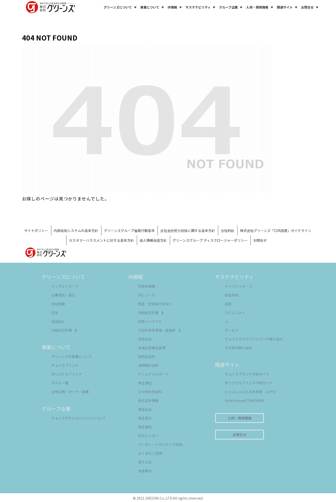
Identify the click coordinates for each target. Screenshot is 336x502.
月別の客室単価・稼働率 (159, 330)
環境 (228, 303)
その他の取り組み (238, 347)
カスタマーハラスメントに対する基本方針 (101, 240)
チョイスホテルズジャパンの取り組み (254, 338)
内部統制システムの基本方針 (76, 230)
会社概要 (58, 303)
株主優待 (145, 426)
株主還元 (145, 418)
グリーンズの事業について (71, 356)
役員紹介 (58, 321)
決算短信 (145, 338)
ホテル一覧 (59, 382)
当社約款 (227, 230)
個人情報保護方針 (153, 240)
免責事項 (145, 470)
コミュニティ (235, 312)
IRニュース (146, 295)
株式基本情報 (148, 400)
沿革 (54, 312)
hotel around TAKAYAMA (244, 400)
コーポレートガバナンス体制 (160, 444)
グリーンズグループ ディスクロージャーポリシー (210, 240)
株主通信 (145, 382)
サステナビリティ (201, 7)
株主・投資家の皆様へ (155, 303)
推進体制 (231, 295)
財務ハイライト (150, 321)
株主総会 (145, 409)
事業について (152, 7)
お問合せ (310, 7)
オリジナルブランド (66, 374)
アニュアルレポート (153, 374)
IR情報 (175, 7)
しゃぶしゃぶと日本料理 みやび (250, 391)
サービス (231, 330)
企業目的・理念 (63, 295)
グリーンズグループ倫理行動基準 (129, 230)
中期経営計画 (63, 330)
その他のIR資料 (150, 391)
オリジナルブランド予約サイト (249, 382)
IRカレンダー (148, 435)
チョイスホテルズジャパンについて (78, 418)
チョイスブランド (65, 365)
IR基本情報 (146, 286)
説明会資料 (146, 356)
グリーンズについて (121, 7)
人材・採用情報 (260, 7)
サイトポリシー (36, 230)
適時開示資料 (148, 365)
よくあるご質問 (150, 453)
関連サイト (288, 7)
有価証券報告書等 (151, 347)
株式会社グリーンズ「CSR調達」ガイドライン (275, 230)
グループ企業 (231, 7)
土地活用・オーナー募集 (70, 391)
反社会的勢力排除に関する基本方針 (187, 230)
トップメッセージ (65, 286)
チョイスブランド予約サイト (247, 374)
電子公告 (145, 462)
